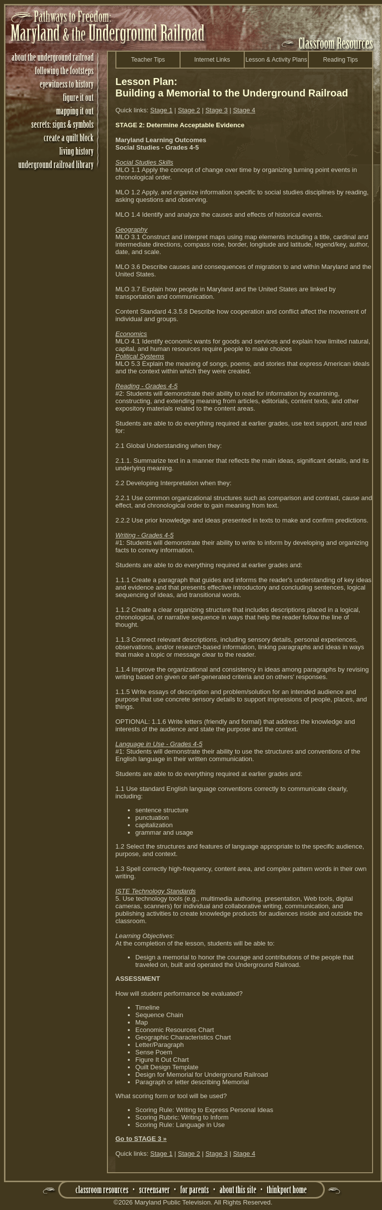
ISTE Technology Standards (155, 891)
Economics (131, 334)
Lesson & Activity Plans (276, 59)
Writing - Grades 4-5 (144, 535)
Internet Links (212, 59)
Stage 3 (216, 110)
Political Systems (139, 356)
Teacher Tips (148, 59)
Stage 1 (161, 110)
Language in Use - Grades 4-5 (158, 744)
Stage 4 (244, 110)
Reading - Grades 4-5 (146, 386)
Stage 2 (189, 110)
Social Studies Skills (144, 162)
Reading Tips (340, 59)
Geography (131, 229)
